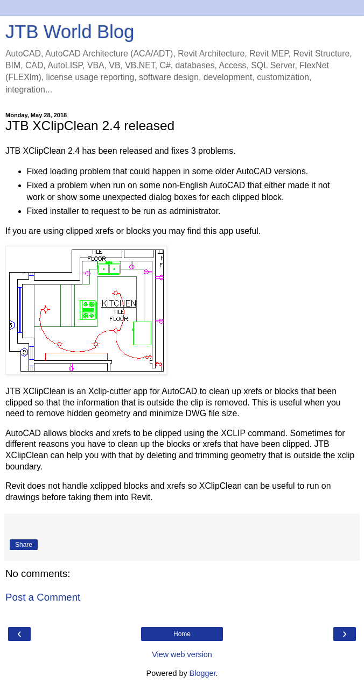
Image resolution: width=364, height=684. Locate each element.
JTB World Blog (69, 32)
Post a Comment (42, 597)
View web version (182, 654)
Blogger (203, 673)
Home (182, 634)
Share (23, 544)
